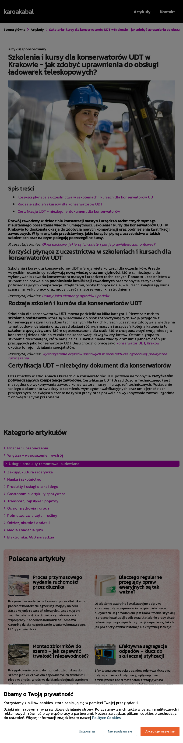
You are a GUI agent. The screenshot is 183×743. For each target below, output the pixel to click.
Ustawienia (87, 731)
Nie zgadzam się (120, 731)
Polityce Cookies (106, 717)
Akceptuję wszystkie (160, 731)
